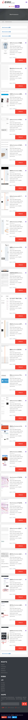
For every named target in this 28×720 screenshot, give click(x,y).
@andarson (12, 44)
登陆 (17, 6)
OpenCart (3, 668)
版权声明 (3, 688)
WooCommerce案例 (6, 653)
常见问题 (3, 684)
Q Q (14, 717)
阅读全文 (21, 60)
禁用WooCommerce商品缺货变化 (18, 170)
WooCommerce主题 (6, 31)
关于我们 (3, 682)
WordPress (3, 670)
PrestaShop (3, 666)
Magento (3, 664)
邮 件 (4, 717)
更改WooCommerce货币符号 (17, 324)
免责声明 (3, 690)
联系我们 (3, 686)
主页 (3, 21)
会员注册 (11, 6)
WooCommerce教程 (6, 36)
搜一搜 (24, 703)
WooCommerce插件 (6, 27)
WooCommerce (8, 21)
